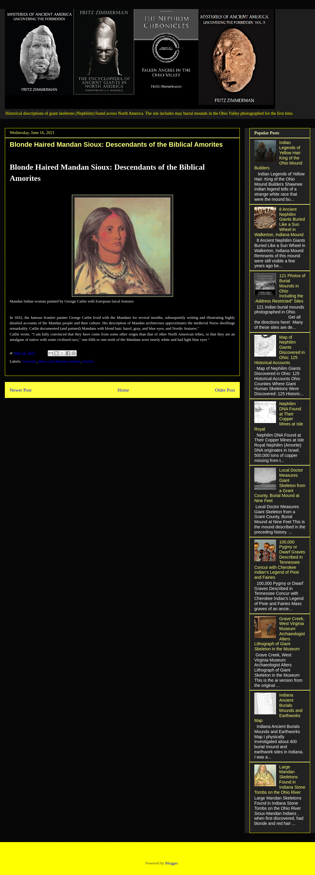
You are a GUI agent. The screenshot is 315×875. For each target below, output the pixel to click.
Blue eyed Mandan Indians (60, 361)
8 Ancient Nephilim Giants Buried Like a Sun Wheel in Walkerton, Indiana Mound (279, 222)
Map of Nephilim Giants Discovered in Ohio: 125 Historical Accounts (279, 350)
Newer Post (20, 390)
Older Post (225, 390)
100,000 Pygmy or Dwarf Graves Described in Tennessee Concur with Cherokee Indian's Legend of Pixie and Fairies (279, 560)
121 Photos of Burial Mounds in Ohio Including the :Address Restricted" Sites (279, 288)
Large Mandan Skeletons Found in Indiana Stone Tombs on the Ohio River (279, 779)
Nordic (88, 361)
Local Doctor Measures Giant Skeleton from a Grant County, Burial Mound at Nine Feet (279, 485)
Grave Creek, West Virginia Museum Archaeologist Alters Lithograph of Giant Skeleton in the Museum (279, 634)
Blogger (171, 863)
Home (123, 390)
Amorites (29, 361)
